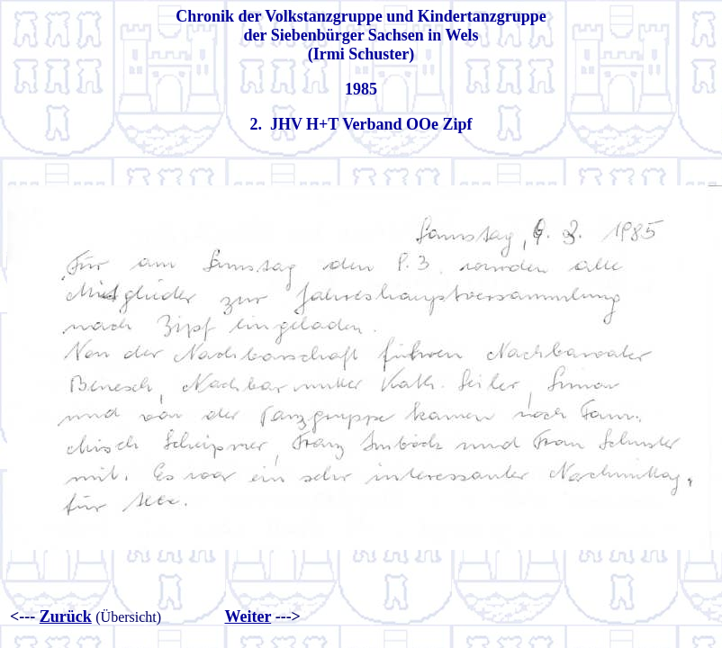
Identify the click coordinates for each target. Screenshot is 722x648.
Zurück (66, 617)
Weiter (247, 617)
